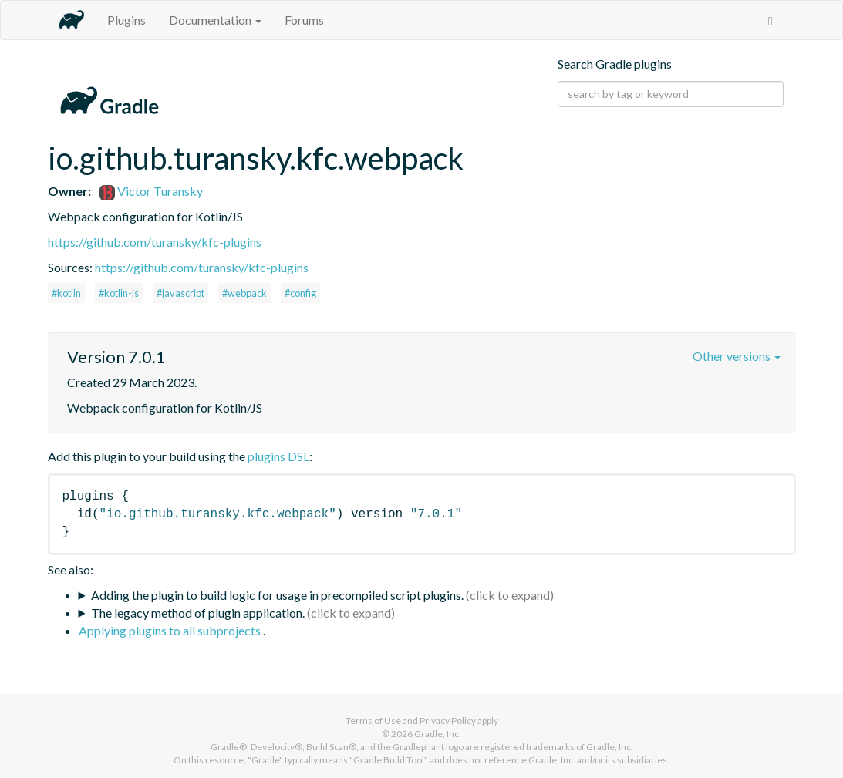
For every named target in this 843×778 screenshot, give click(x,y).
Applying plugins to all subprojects (171, 630)
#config (300, 293)
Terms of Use (373, 720)
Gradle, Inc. (437, 733)
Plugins (126, 19)
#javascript (180, 293)
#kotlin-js (119, 293)
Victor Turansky (151, 191)
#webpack (244, 293)
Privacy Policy (448, 720)
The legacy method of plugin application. (198, 612)
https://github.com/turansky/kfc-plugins (154, 241)
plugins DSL (278, 456)
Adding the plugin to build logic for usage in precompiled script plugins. (277, 595)
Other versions (737, 356)
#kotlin (66, 293)
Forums (304, 19)
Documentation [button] (215, 19)
